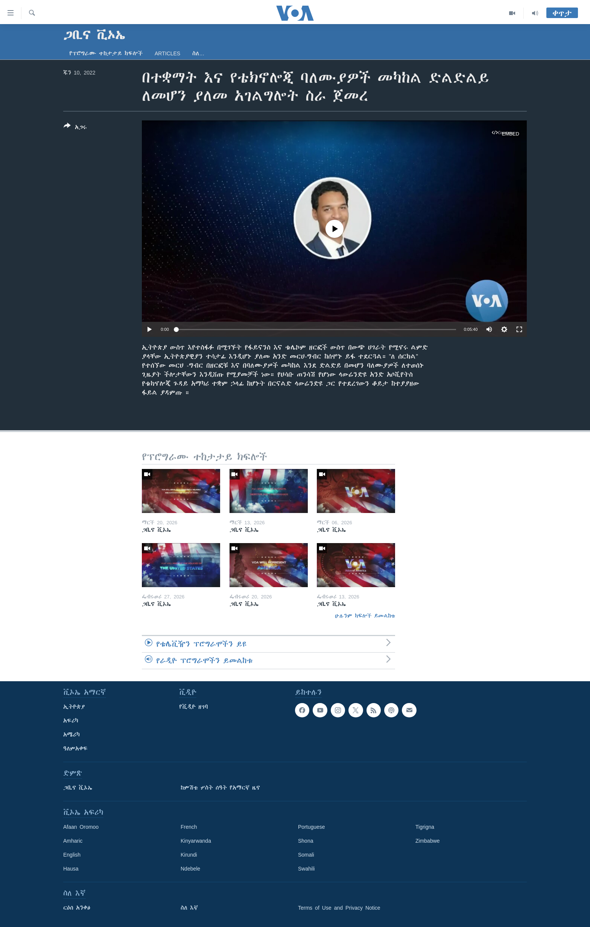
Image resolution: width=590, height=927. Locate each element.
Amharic (72, 840)
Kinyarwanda (196, 840)
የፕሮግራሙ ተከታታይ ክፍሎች (106, 53)
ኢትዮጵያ (74, 706)
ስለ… (198, 53)
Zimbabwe (427, 840)
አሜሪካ (71, 734)
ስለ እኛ (189, 907)
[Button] (75, 127)
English (72, 854)
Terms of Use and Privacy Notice (339, 907)
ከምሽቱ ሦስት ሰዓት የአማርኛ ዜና (220, 787)
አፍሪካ (70, 720)
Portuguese (311, 826)
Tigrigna (424, 826)
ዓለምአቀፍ (75, 748)
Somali (306, 854)
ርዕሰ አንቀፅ (76, 907)
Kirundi (189, 854)
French (189, 826)
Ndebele (190, 868)
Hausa (70, 868)
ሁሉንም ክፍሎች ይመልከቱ (365, 616)
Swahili (306, 868)
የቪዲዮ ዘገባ (193, 706)
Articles (167, 53)
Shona (305, 840)
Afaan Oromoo (81, 826)
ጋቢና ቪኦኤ (77, 787)
